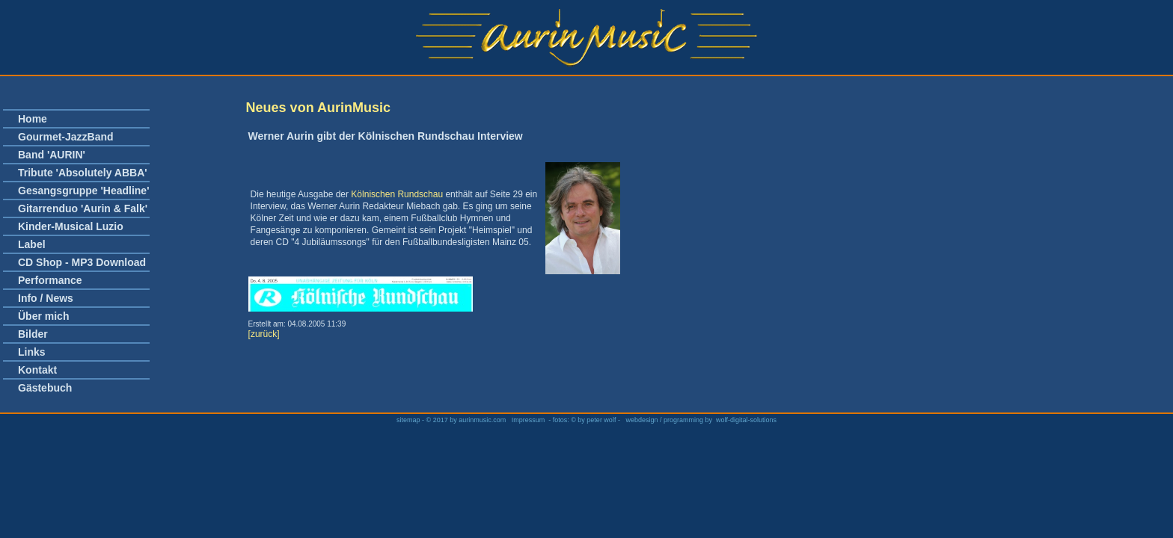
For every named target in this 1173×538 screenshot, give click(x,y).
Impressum (528, 420)
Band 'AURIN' (51, 155)
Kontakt (37, 370)
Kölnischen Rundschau (397, 194)
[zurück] (264, 334)
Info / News (45, 298)
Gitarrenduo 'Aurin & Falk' (82, 208)
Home (32, 119)
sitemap (409, 420)
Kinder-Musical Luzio (70, 226)
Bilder (33, 334)
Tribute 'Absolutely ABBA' (82, 173)
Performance (50, 280)
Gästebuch (45, 388)
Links (32, 352)
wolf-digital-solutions (746, 420)
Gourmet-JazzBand (66, 137)
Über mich (43, 316)
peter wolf (601, 420)
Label (32, 244)
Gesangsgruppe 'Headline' (83, 191)
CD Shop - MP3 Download (82, 262)
